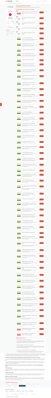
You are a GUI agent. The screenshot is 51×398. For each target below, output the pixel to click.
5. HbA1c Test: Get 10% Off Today (28, 59)
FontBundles (13, 31)
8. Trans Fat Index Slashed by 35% (28, 193)
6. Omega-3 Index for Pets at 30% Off (28, 123)
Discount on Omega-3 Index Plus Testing (29, 297)
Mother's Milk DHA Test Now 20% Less (28, 309)
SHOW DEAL (41, 18)
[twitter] (18, 395)
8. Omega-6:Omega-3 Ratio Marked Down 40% (29, 76)
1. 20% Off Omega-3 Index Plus (27, 37)
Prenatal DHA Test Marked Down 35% (28, 236)
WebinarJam (11, 33)
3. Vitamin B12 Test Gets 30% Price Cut (29, 164)
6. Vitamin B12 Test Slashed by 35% (28, 63)
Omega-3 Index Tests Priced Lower (28, 286)
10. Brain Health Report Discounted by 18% (29, 146)
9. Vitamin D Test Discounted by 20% (28, 198)
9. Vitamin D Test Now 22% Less (27, 141)
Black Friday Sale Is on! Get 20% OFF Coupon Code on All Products (28, 334)
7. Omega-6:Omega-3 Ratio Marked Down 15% (29, 187)
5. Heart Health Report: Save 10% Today (29, 174)
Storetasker (8, 33)
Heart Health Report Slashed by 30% (28, 214)
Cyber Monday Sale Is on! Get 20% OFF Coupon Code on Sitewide (29, 329)
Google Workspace (8, 31)
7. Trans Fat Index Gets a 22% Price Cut (29, 69)
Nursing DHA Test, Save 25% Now (28, 226)
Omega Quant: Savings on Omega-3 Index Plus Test (29, 316)
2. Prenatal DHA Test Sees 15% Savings (29, 100)
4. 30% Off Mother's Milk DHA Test (28, 53)
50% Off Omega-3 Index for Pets (27, 261)
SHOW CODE (41, 12)
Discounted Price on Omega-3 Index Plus (29, 322)
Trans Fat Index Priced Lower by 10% (28, 232)
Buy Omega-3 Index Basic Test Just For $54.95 (29, 18)
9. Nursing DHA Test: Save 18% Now (28, 82)
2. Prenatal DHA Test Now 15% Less (28, 43)
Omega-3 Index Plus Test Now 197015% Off (29, 11)
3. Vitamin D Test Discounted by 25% (28, 49)
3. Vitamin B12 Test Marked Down (28, 106)
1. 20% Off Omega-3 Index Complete (28, 94)
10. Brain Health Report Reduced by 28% (29, 88)
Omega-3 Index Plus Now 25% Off (28, 274)
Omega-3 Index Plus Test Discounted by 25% (29, 243)
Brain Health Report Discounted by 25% (29, 255)
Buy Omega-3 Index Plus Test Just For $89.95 (28, 23)
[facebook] (16, 395)
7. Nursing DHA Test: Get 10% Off (28, 129)
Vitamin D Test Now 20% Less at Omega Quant (29, 268)
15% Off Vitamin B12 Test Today (27, 220)
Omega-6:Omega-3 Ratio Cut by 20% (28, 249)
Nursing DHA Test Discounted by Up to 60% (29, 303)
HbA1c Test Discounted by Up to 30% (28, 280)
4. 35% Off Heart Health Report (27, 112)
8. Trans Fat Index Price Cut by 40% (28, 135)
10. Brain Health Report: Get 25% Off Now (29, 203)
